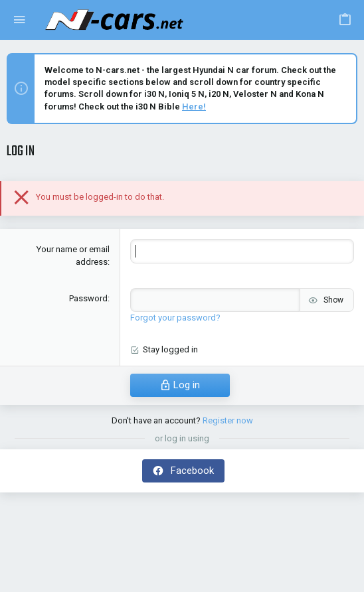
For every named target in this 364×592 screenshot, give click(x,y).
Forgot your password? (175, 318)
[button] (20, 20)
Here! (194, 106)
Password (88, 298)
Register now (228, 420)
